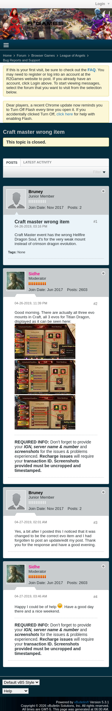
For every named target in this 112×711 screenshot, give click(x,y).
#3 (95, 523)
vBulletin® (81, 702)
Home (7, 55)
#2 (95, 304)
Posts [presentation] (11, 162)
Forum (21, 55)
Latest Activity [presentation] (37, 162)
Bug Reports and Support (21, 60)
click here (65, 114)
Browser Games (43, 55)
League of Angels (72, 55)
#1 (95, 221)
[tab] (12, 162)
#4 (95, 597)
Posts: (73, 207)
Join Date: (37, 207)
